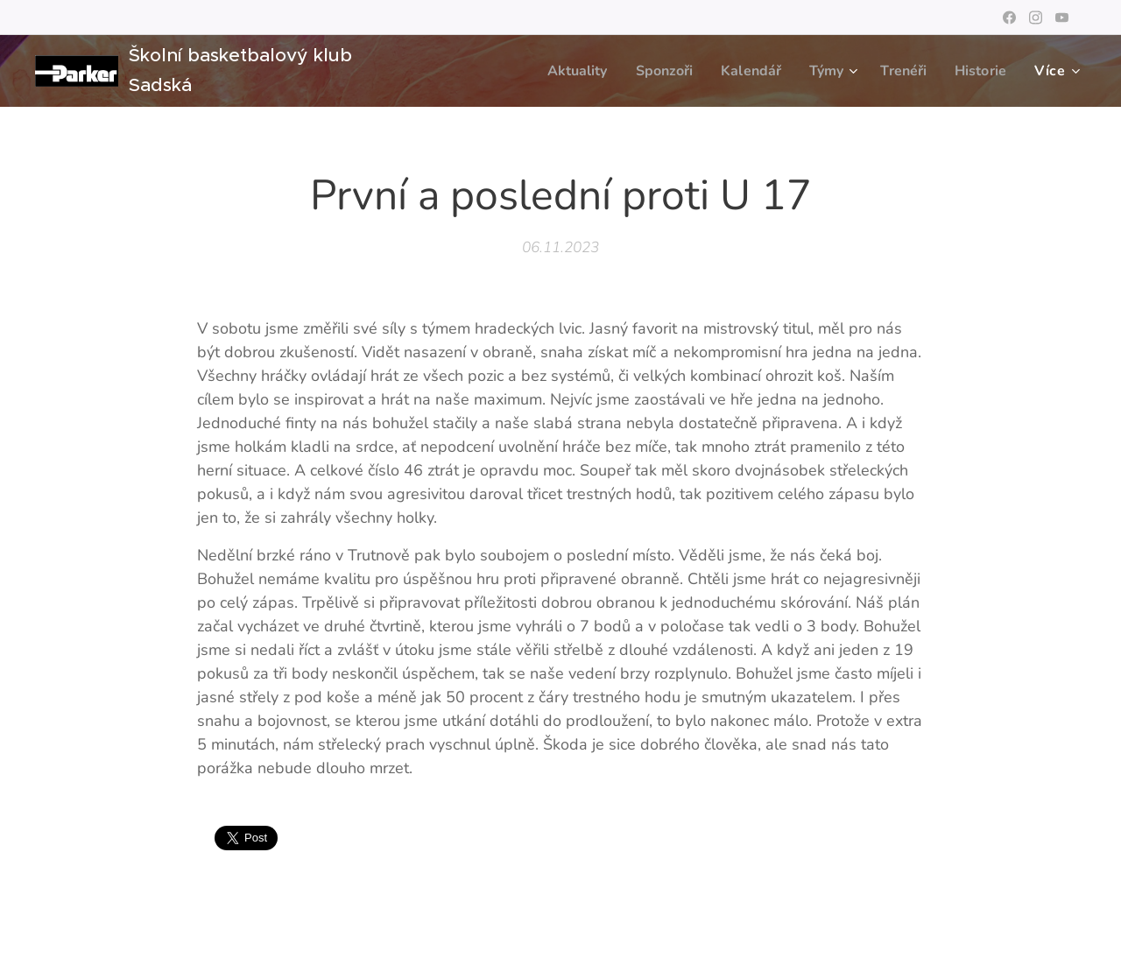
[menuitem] (558, 71)
